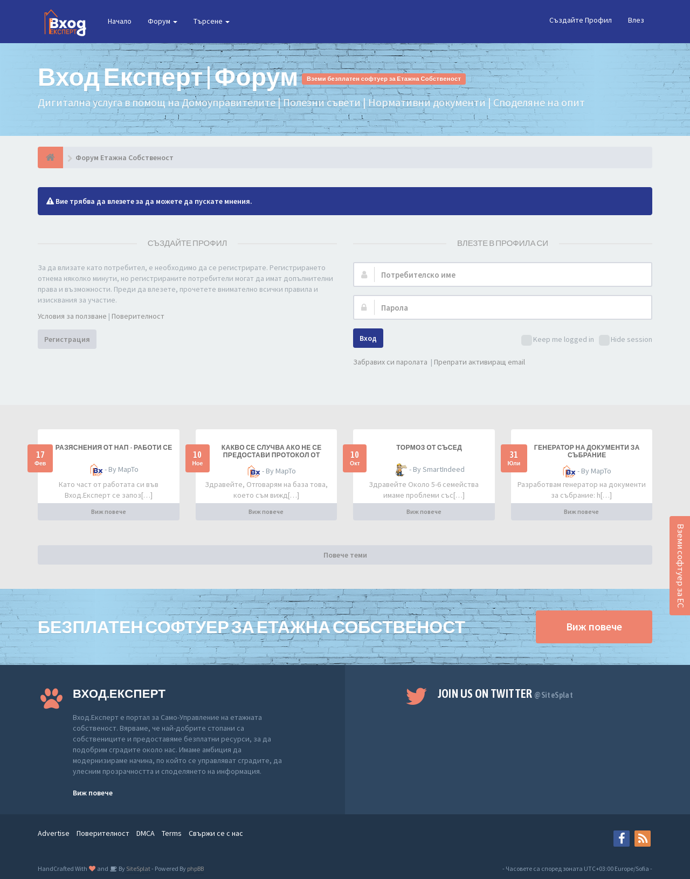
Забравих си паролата (390, 362)
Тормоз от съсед (429, 447)
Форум (162, 21)
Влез (636, 20)
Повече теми (345, 555)
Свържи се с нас (216, 833)
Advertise (54, 833)
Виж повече (108, 511)
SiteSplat (137, 868)
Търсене (212, 21)
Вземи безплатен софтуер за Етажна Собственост (384, 78)
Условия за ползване (72, 316)
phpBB (195, 868)
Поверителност (138, 316)
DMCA (145, 833)
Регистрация (67, 339)
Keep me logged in (557, 340)
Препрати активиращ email (479, 362)
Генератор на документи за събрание (587, 451)
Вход (368, 338)
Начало (120, 21)
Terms (172, 833)
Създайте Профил (580, 20)
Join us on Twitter (506, 693)
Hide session (625, 340)
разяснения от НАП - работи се (114, 447)
